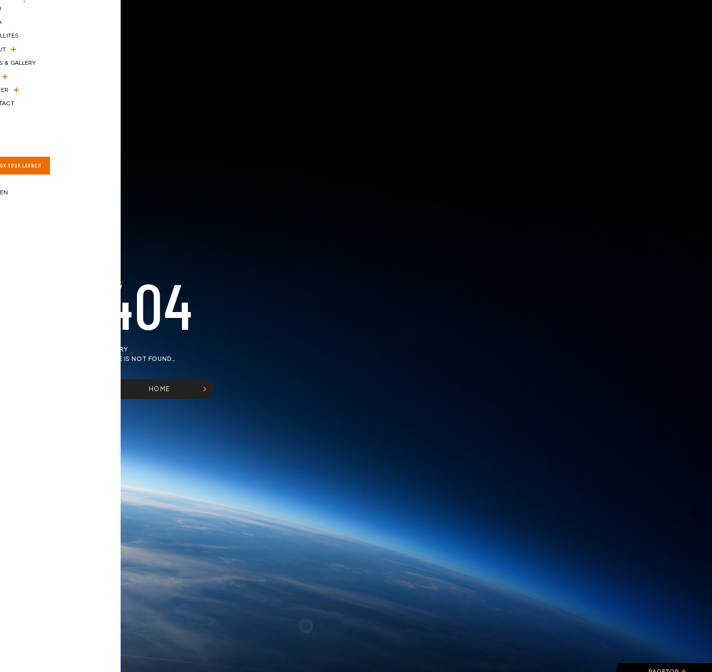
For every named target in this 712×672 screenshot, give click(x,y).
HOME (159, 389)
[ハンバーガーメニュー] (23, 31)
